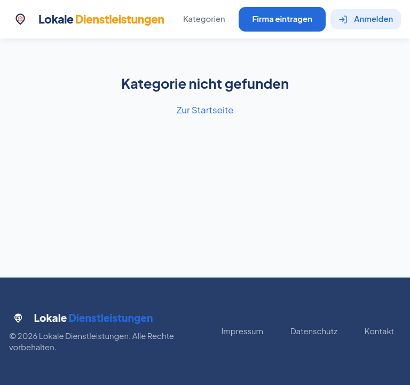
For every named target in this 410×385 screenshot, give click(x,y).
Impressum (242, 331)
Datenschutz (313, 331)
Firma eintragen (282, 19)
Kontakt (380, 331)
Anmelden (365, 19)
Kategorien (204, 19)
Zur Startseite (204, 110)
